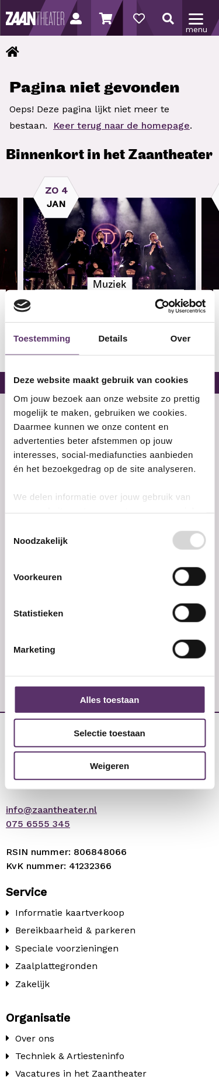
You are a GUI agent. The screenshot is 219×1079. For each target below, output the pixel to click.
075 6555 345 (38, 823)
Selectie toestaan (109, 732)
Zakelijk (32, 984)
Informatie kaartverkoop (69, 912)
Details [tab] (112, 338)
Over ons (34, 1038)
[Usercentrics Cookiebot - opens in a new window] (156, 305)
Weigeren (109, 766)
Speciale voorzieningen (67, 948)
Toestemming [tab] (42, 338)
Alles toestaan (110, 700)
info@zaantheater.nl (51, 809)
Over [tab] (181, 338)
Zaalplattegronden (56, 965)
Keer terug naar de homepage (121, 125)
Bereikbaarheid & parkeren (75, 930)
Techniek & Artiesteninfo (69, 1055)
